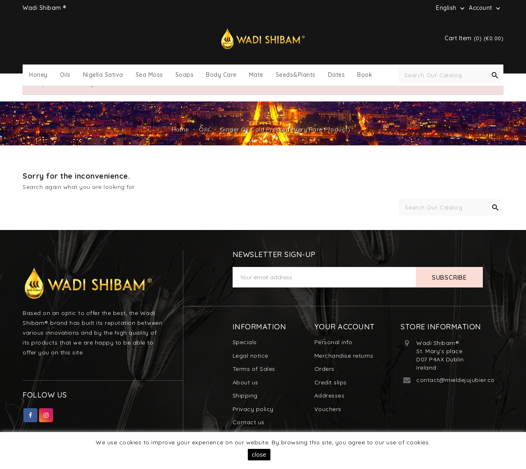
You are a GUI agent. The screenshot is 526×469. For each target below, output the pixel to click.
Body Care (221, 74)
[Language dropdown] (451, 7)
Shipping (245, 395)
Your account (344, 326)
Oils (65, 74)
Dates (336, 74)
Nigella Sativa (103, 74)
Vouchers (327, 409)
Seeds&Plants (296, 74)
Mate (256, 74)
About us (245, 382)
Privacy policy (253, 409)
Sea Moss (149, 74)
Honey (38, 74)
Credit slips (330, 382)
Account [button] (485, 8)
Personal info (333, 342)
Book (364, 74)
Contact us (249, 422)
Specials (245, 342)
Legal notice (250, 355)
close (259, 454)
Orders (324, 368)
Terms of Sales (254, 368)
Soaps (184, 74)
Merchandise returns (344, 355)
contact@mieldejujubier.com (458, 380)
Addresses (329, 395)
